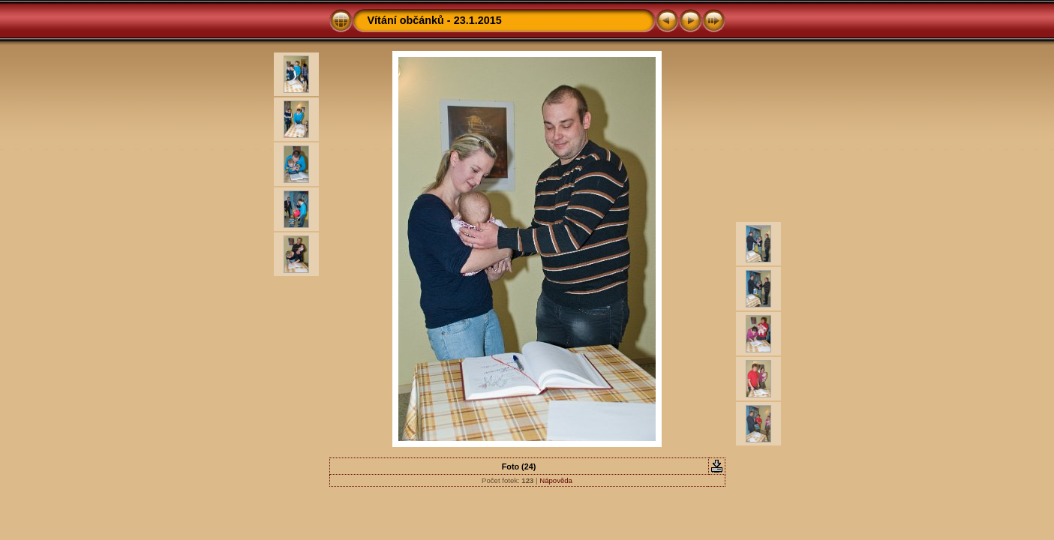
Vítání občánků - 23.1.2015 (435, 20)
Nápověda (555, 480)
